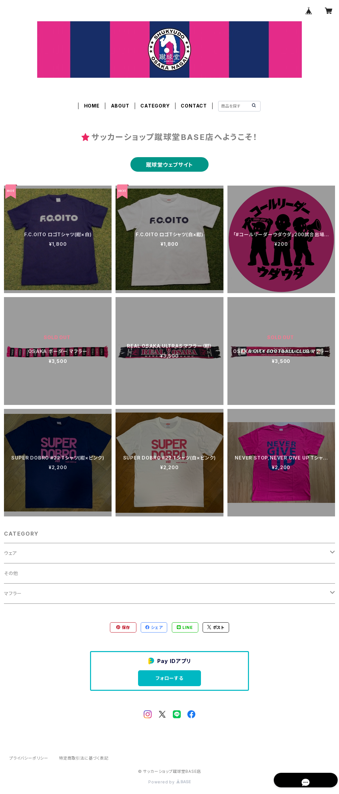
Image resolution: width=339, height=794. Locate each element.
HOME (92, 106)
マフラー (13, 593)
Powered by (169, 781)
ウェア (10, 553)
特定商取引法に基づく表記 (84, 758)
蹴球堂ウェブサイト (169, 164)
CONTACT (194, 106)
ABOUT (120, 106)
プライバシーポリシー (28, 758)
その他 (11, 573)
